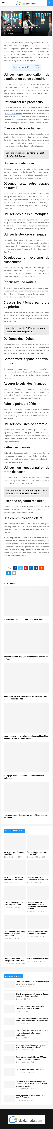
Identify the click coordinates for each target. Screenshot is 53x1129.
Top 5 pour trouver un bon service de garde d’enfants (13, 878)
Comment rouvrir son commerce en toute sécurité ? (38, 878)
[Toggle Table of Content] (36, 67)
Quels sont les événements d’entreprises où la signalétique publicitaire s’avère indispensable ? (32, 1033)
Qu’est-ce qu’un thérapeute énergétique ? (14, 853)
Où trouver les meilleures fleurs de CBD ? (31, 1069)
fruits (24, 556)
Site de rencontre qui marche (38, 959)
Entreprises (7, 24)
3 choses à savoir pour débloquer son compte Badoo (14, 960)
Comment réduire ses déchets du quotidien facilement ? (38, 933)
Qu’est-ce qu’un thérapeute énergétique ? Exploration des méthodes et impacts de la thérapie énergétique (32, 1084)
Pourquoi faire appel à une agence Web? (37, 853)
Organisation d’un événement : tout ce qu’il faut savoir (26, 619)
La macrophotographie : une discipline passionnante (14, 903)
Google (13, 243)
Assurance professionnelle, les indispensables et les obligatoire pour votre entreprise (26, 737)
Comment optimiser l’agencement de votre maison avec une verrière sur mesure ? (38, 905)
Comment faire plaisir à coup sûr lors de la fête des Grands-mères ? (14, 934)
